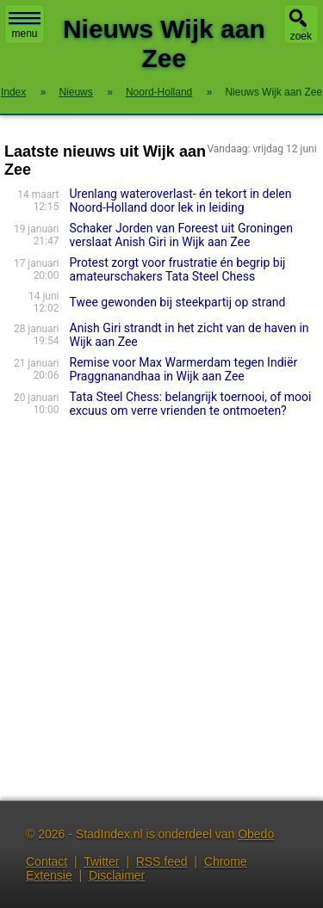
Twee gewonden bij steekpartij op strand (178, 302)
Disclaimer (117, 875)
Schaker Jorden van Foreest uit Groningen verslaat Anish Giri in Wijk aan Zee (181, 235)
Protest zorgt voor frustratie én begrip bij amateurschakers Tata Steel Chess (178, 269)
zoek (301, 36)
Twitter (101, 861)
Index (13, 92)
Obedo (256, 834)
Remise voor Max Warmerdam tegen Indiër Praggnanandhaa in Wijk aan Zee (184, 369)
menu (24, 26)
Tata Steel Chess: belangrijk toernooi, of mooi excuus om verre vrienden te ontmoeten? (191, 403)
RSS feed (162, 861)
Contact (46, 861)
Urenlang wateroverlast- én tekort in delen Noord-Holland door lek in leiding (181, 200)
